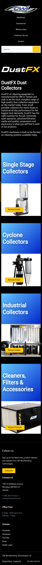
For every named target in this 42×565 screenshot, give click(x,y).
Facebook (6, 530)
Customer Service (21, 35)
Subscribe (9, 471)
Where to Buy (21, 29)
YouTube (5, 538)
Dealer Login (7, 545)
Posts (4, 541)
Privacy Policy (7, 561)
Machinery (21, 17)
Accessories (21, 23)
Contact (21, 41)
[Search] (36, 49)
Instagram (6, 534)
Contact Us (17, 561)
